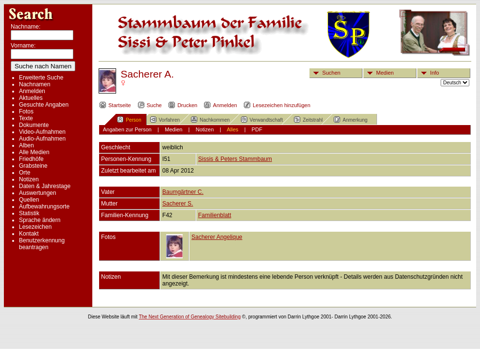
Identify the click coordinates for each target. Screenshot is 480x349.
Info (428, 73)
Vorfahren (165, 119)
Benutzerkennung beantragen (42, 244)
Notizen (29, 179)
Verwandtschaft (261, 119)
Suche (149, 105)
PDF (257, 129)
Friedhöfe (31, 159)
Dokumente (34, 125)
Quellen (29, 199)
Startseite (115, 105)
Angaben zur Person (127, 129)
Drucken (182, 105)
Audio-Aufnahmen (42, 138)
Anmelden (32, 91)
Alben (26, 145)
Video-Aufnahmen (42, 131)
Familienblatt (214, 215)
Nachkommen (210, 119)
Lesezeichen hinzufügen (276, 105)
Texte (26, 118)
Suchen (325, 73)
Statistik (29, 213)
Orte (24, 172)
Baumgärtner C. (183, 192)
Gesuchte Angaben (44, 104)
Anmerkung (350, 119)
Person (129, 119)
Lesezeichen (35, 226)
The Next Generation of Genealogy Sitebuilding (190, 316)
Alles (233, 129)
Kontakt (29, 233)
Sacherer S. (177, 203)
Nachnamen (35, 84)
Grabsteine (33, 165)
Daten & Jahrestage (44, 186)
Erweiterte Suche (41, 77)
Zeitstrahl (308, 119)
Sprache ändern (39, 220)
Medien (379, 73)
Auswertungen (37, 193)
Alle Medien (34, 152)
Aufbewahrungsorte (44, 206)
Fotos (26, 111)
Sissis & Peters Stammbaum (235, 159)
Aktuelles (31, 98)
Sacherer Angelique (216, 237)
